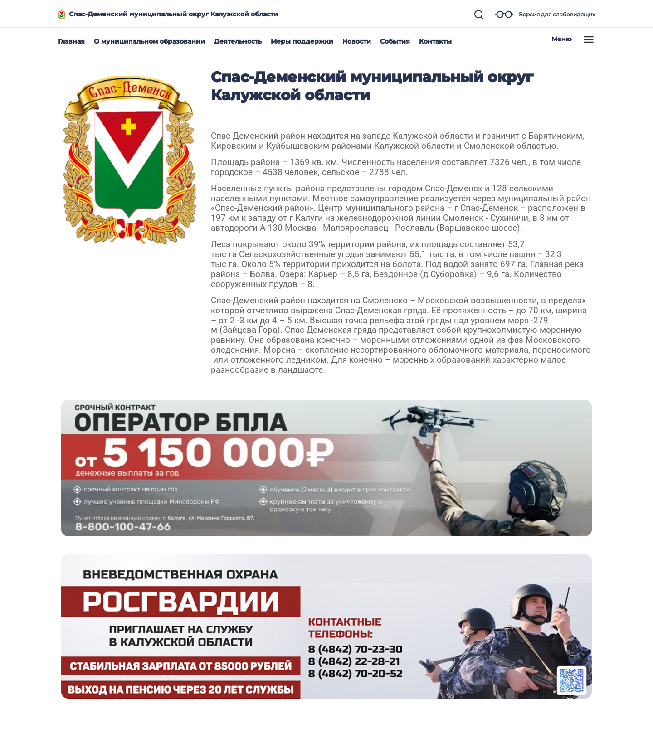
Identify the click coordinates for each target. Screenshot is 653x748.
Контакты (435, 41)
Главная (71, 41)
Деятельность (238, 41)
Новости (356, 41)
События (395, 41)
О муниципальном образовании (149, 41)
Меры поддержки (302, 41)
